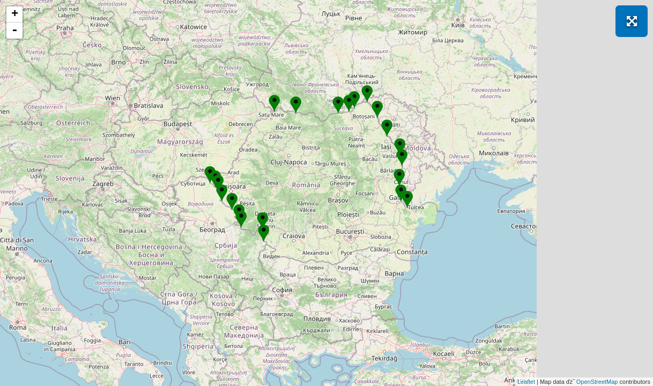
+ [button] (14, 14)
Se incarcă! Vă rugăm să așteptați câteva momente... (325, 193)
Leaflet (526, 381)
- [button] (14, 31)
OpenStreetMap (597, 381)
